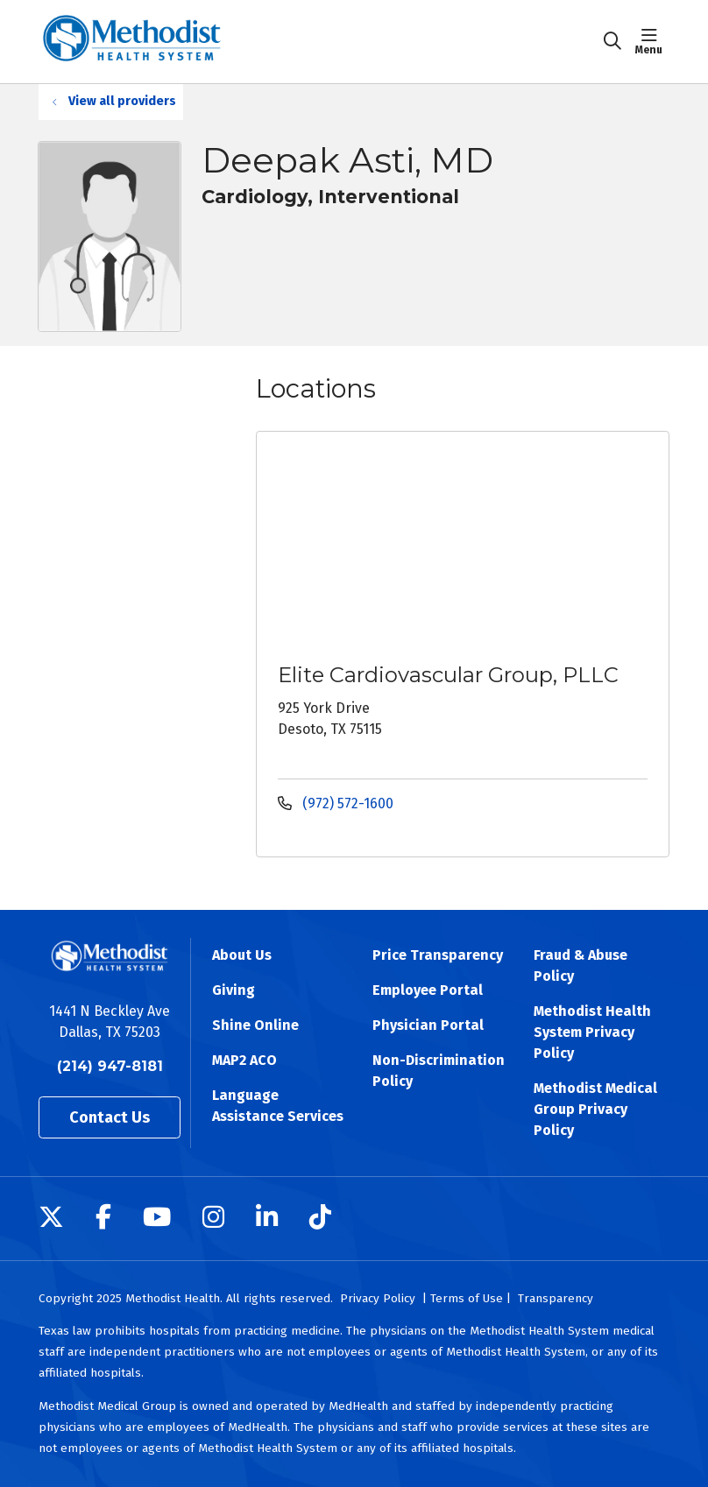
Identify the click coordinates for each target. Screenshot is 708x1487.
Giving (233, 990)
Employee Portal (427, 990)
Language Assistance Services (277, 1105)
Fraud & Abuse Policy (580, 965)
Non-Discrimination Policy (438, 1070)
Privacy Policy (377, 1298)
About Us (242, 955)
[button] (652, 41)
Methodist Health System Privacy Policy (592, 1032)
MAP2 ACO (244, 1060)
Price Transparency (437, 955)
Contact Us (109, 1117)
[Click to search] (612, 41)
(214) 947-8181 (110, 1066)
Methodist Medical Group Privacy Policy (595, 1109)
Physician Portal (428, 1025)
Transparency (555, 1298)
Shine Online (255, 1025)
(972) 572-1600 (335, 803)
